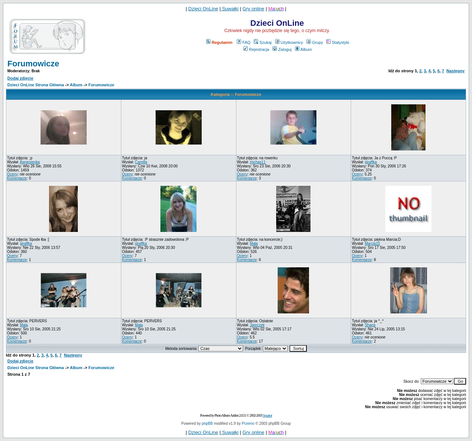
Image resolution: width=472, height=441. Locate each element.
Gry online (253, 8)
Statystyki (337, 42)
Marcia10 (372, 244)
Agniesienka (29, 162)
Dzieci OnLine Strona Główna (35, 85)
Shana (370, 325)
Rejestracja (256, 49)
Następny (455, 71)
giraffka (371, 162)
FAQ (243, 42)
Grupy (314, 42)
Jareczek (257, 325)
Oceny (12, 174)
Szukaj (262, 42)
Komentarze (17, 178)
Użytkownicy (289, 42)
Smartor (267, 415)
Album (303, 49)
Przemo (248, 423)
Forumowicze (33, 63)
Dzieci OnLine (203, 8)
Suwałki (230, 8)
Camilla (141, 162)
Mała (254, 244)
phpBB (207, 423)
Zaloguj (282, 49)
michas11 (258, 162)
